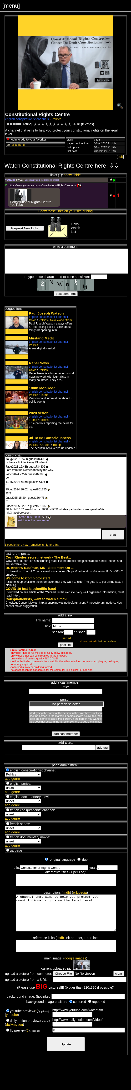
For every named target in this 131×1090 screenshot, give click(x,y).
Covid (32, 320)
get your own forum (107, 641)
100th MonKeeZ (42, 388)
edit (120, 157)
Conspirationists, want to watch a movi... (38, 599)
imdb (66, 895)
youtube (12, 1026)
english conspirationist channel (48, 317)
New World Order (61, 320)
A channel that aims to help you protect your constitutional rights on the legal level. (66, 919)
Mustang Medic (42, 338)
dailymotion (14, 1036)
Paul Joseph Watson (46, 313)
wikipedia (80, 895)
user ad (65, 638)
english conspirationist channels (27, 119)
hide (77, 175)
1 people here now (16, 544)
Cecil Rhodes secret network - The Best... (38, 557)
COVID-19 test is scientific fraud (31, 589)
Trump (44, 395)
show (68, 175)
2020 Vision (39, 413)
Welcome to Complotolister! (28, 578)
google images (75, 970)
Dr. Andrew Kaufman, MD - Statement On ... (40, 568)
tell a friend (15, 144)
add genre (12, 778)
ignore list (52, 544)
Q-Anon (45, 444)
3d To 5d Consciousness (50, 438)
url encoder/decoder (89, 641)
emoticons (37, 544)
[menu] (11, 5)
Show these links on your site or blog (65, 211)
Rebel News (39, 363)
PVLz (19, 179)
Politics (56, 119)
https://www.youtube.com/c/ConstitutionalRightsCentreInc (40, 185)
